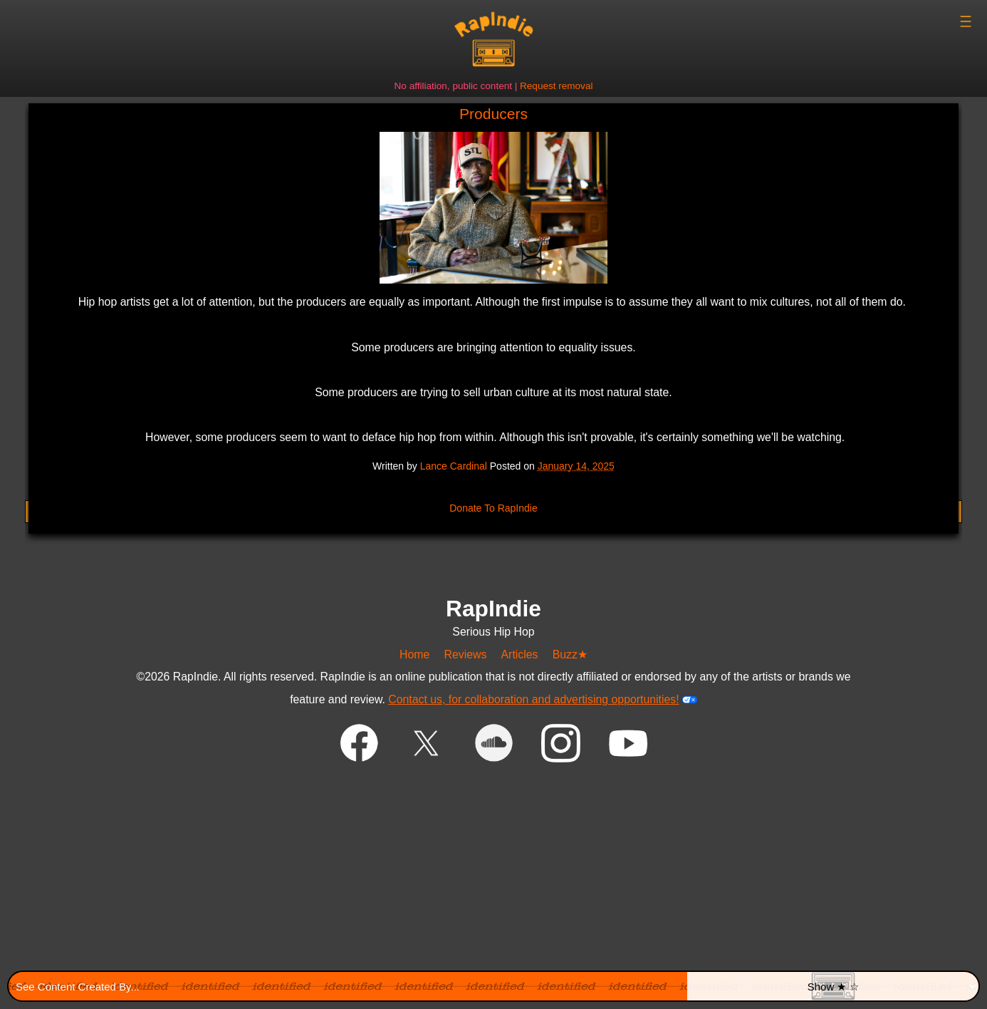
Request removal (556, 86)
